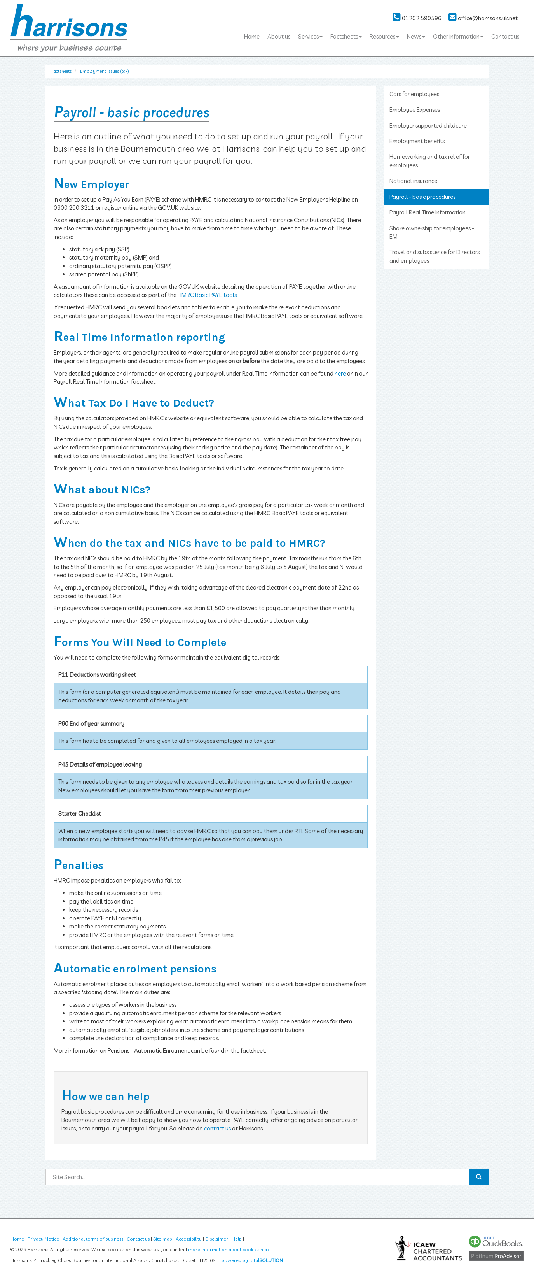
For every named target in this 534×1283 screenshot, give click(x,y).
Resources (384, 36)
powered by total (252, 1260)
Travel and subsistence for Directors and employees (434, 256)
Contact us (505, 36)
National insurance (413, 180)
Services (310, 36)
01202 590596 (417, 18)
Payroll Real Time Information (427, 212)
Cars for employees (414, 94)
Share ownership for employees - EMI (431, 232)
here (340, 373)
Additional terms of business (93, 1239)
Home (252, 36)
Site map (162, 1239)
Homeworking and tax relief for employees (429, 160)
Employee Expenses (414, 109)
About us (278, 36)
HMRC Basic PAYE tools (207, 294)
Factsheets (346, 36)
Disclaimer (216, 1239)
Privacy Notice (43, 1239)
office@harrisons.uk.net (483, 18)
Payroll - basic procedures (422, 196)
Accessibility (189, 1239)
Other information (458, 36)
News (416, 36)
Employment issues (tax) (104, 71)
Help (237, 1239)
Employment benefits (417, 141)
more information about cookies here (229, 1249)
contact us (217, 1128)
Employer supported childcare (428, 125)
